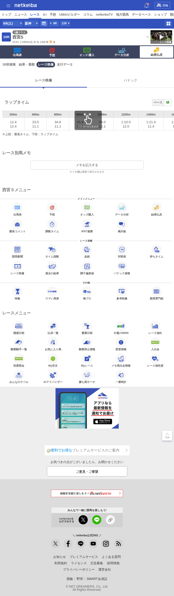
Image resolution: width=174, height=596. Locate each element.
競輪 (162, 5)
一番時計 (121, 376)
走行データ (65, 64)
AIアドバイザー (53, 376)
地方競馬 (122, 14)
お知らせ (59, 557)
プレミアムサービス (84, 557)
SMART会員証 (97, 578)
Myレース (87, 360)
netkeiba (26, 5)
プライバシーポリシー (79, 569)
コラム (88, 14)
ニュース (20, 14)
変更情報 (121, 344)
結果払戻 (156, 51)
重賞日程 (87, 327)
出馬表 (17, 52)
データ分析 (121, 52)
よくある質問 (111, 557)
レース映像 (46, 64)
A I (44, 14)
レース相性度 (155, 360)
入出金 (155, 344)
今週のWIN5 (121, 327)
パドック (130, 80)
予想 (53, 14)
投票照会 (18, 360)
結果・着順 (27, 64)
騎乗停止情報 (87, 344)
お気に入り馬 (53, 344)
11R (64, 23)
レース (35, 14)
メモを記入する (87, 165)
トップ (6, 14)
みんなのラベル (18, 376)
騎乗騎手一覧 (19, 344)
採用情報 (113, 563)
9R (55, 23)
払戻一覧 (53, 327)
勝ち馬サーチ (87, 376)
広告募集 (96, 563)
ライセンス (79, 563)
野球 (80, 578)
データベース (141, 14)
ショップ (160, 14)
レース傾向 (155, 327)
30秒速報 (9, 64)
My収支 (53, 360)
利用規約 (60, 563)
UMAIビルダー (69, 14)
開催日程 (18, 327)
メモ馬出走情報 (120, 360)
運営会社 (104, 569)
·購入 (87, 52)
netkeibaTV (104, 14)
